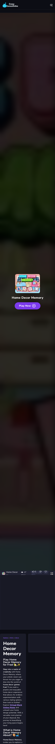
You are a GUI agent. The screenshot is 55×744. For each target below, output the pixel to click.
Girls (12, 638)
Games (5, 638)
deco (17, 638)
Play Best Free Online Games (10, 5)
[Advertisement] (27, 602)
